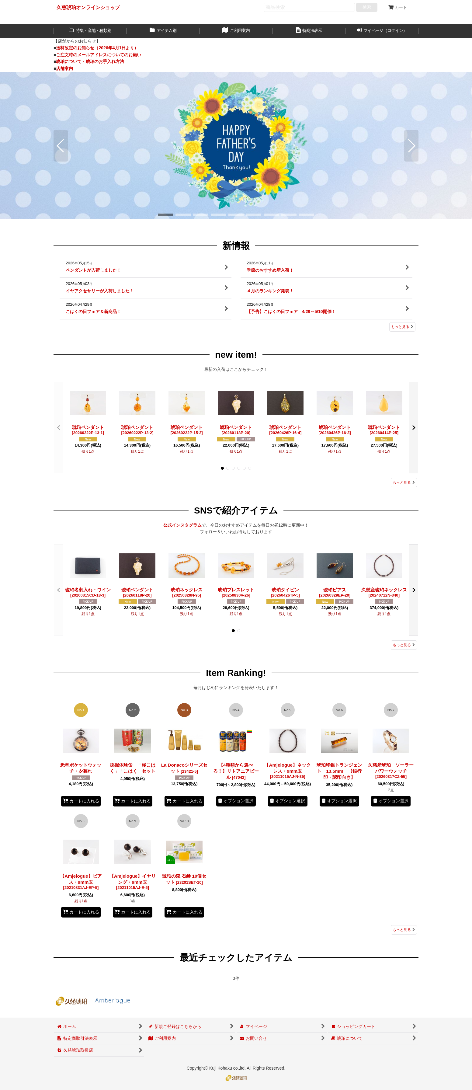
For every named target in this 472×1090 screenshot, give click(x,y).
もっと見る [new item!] (404, 482)
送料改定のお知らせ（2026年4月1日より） (97, 47)
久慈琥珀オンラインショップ (88, 7)
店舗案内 (64, 68)
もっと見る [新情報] (402, 327)
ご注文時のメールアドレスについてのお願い (98, 54)
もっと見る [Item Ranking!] (404, 930)
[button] (61, 146)
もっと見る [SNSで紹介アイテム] (404, 645)
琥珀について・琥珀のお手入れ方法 (90, 61)
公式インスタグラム (182, 525)
